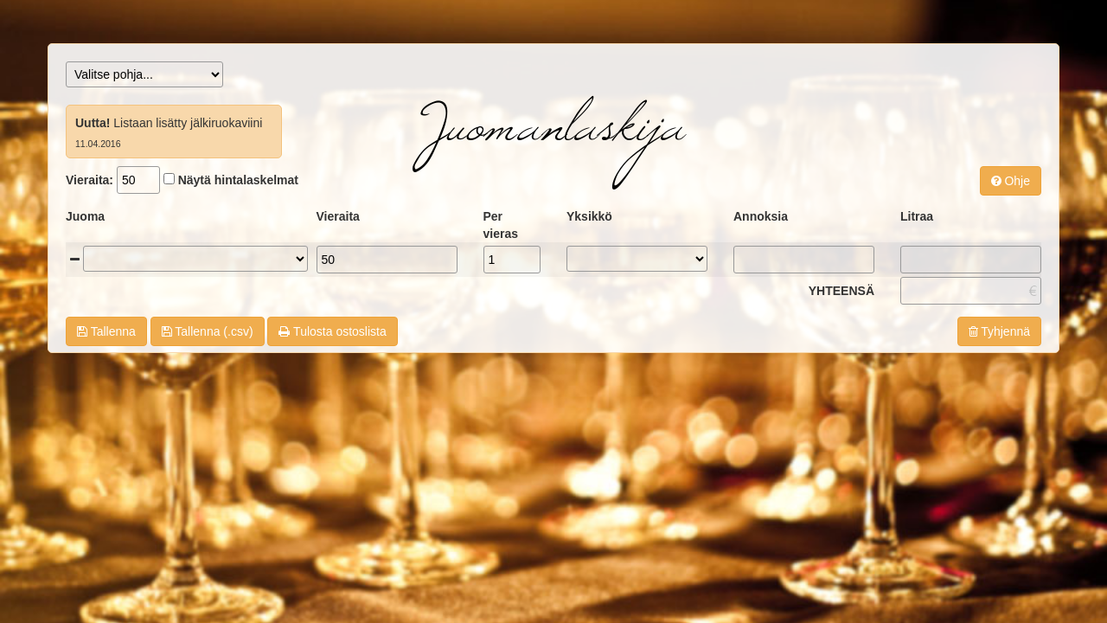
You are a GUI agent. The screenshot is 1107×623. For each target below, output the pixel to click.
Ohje (1010, 181)
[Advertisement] (553, 427)
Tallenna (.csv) (207, 331)
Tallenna (106, 331)
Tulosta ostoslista (332, 331)
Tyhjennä (999, 331)
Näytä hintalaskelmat (238, 180)
